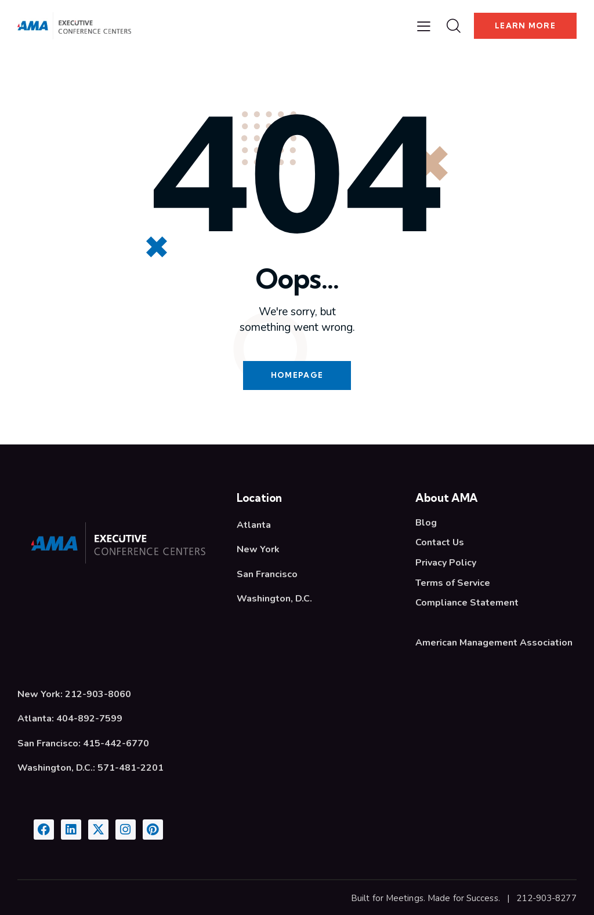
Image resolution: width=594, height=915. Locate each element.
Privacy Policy (445, 562)
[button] (423, 26)
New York (258, 550)
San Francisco (267, 574)
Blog (426, 522)
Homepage (297, 375)
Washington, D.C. (274, 599)
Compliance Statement (467, 601)
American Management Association (494, 641)
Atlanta (254, 525)
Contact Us (439, 542)
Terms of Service (452, 581)
